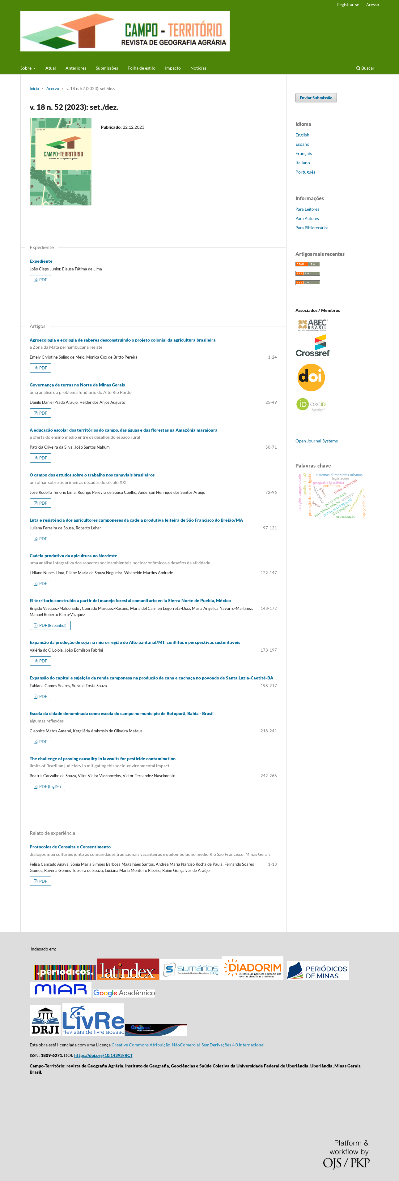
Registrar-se (348, 4)
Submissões (107, 68)
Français (303, 153)
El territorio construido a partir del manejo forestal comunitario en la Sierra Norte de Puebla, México (130, 600)
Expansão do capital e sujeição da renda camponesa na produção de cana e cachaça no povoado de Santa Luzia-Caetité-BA (151, 677)
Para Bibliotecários (312, 227)
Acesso (372, 4)
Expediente (41, 261)
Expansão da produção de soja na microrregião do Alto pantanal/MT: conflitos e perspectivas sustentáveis (135, 642)
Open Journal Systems (316, 440)
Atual (50, 68)
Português (305, 172)
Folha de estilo (141, 68)
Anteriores (76, 68)
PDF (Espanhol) (52, 625)
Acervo (52, 88)
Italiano (302, 162)
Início (34, 88)
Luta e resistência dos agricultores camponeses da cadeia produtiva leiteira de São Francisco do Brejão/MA (136, 520)
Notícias (198, 68)
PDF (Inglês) (49, 786)
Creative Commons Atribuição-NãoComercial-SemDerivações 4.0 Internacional (188, 1044)
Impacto (173, 68)
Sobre (26, 68)
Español (303, 144)
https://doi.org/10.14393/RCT (103, 1055)
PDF (42, 279)
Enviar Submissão (316, 97)
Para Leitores (307, 209)
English (302, 134)
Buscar (365, 68)
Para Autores (307, 218)
